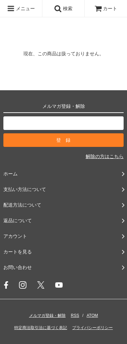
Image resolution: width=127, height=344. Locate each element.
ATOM (92, 315)
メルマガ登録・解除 (47, 315)
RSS (75, 315)
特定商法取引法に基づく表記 (40, 327)
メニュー (21, 8)
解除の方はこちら (105, 156)
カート (106, 8)
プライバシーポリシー (92, 327)
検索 (63, 8)
